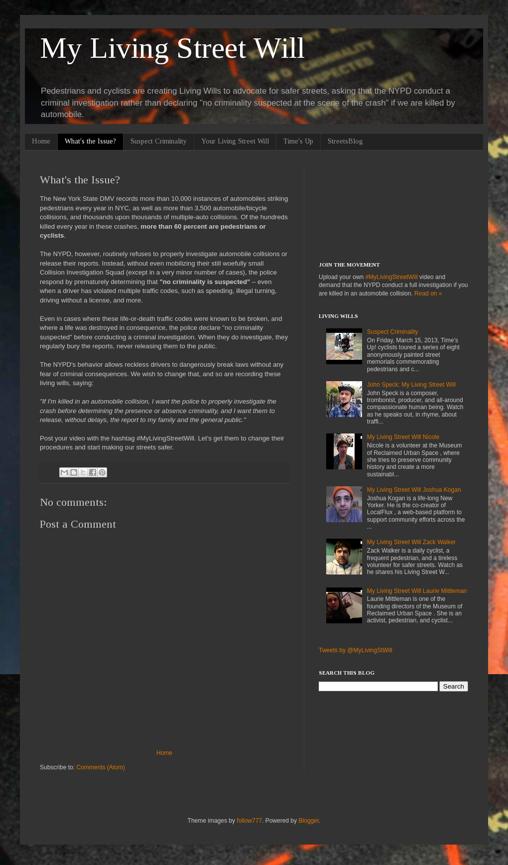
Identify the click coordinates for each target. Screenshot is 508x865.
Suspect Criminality (158, 141)
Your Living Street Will (235, 141)
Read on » (428, 293)
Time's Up (298, 141)
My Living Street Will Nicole (403, 436)
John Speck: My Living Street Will (411, 384)
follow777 (249, 820)
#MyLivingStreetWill (391, 277)
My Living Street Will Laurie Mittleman (417, 590)
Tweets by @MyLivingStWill (355, 650)
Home (41, 141)
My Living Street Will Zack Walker (411, 542)
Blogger (308, 820)
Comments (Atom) (100, 767)
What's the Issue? (90, 141)
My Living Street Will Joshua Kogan (414, 489)
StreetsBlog (345, 141)
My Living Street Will (172, 47)
